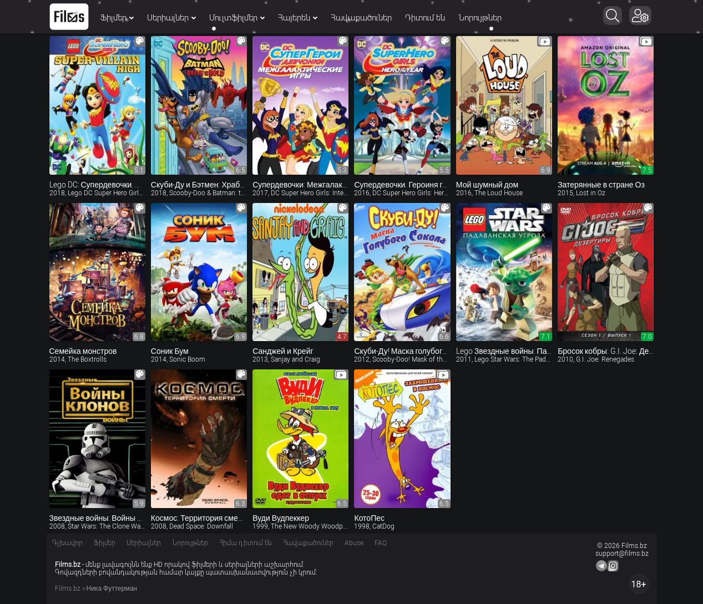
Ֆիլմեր (117, 18)
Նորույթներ (480, 18)
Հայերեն (297, 18)
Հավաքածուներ (361, 18)
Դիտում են (425, 18)
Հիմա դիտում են (245, 543)
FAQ (381, 543)
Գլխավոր (67, 543)
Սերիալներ (171, 18)
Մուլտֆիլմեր (237, 18)
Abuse (354, 543)
